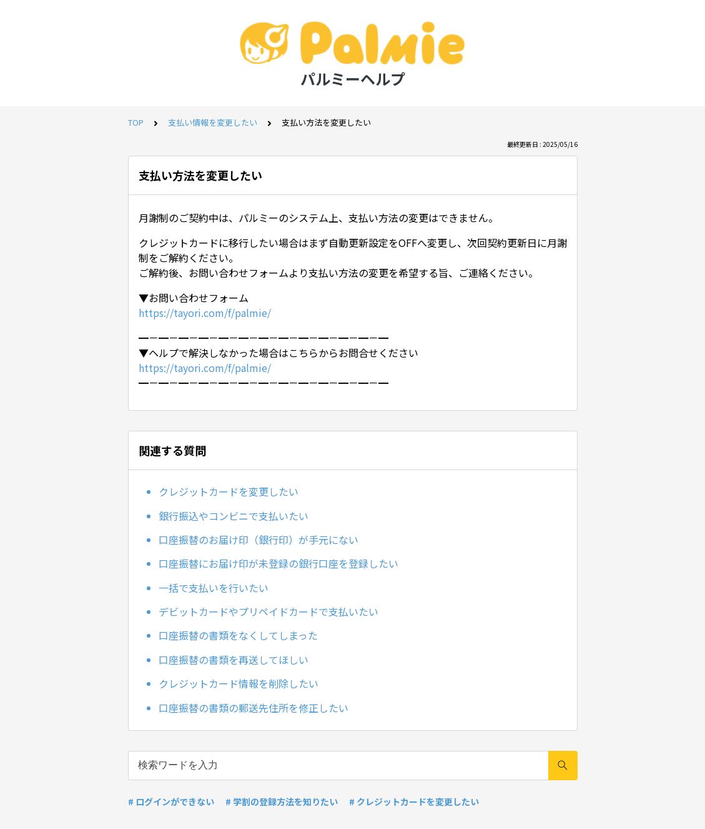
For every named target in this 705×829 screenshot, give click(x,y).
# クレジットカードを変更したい (414, 801)
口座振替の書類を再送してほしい (233, 659)
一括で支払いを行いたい (214, 587)
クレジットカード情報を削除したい (238, 683)
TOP (136, 122)
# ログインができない (171, 801)
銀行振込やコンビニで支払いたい (233, 515)
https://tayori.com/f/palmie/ (205, 312)
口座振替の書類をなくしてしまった (238, 635)
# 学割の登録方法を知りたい (281, 801)
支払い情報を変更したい (212, 122)
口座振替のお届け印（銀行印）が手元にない (258, 539)
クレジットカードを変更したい (228, 491)
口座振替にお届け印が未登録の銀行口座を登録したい (278, 563)
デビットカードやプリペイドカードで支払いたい (268, 611)
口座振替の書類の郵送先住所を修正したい (253, 707)
